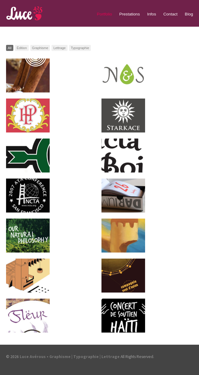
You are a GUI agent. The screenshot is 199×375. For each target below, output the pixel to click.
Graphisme (40, 48)
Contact (170, 14)
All (10, 48)
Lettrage (59, 48)
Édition (22, 48)
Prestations (129, 14)
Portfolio (104, 14)
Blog (189, 14)
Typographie (80, 48)
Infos (151, 14)
